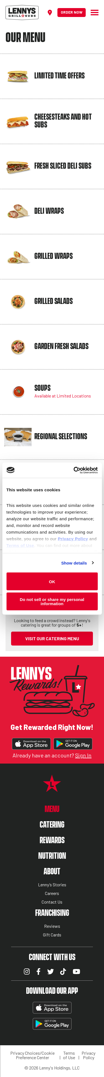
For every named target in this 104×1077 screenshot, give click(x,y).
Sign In (83, 755)
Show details (74, 562)
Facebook (38, 971)
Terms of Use (69, 1055)
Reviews (52, 926)
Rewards (52, 840)
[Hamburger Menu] (92, 12)
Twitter (50, 971)
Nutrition (52, 856)
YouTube (76, 971)
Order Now (71, 12)
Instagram (27, 971)
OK (52, 581)
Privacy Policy (88, 1055)
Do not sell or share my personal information (52, 601)
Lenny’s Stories (52, 884)
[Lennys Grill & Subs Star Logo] (52, 789)
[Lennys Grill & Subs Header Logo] (22, 11)
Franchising (52, 913)
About (52, 871)
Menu (52, 809)
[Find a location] (49, 12)
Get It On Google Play (73, 744)
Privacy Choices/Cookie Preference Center (32, 1055)
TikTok (63, 971)
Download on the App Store (31, 744)
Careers (52, 893)
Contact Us (52, 902)
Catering (52, 825)
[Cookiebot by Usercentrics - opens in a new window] (74, 470)
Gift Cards (52, 935)
